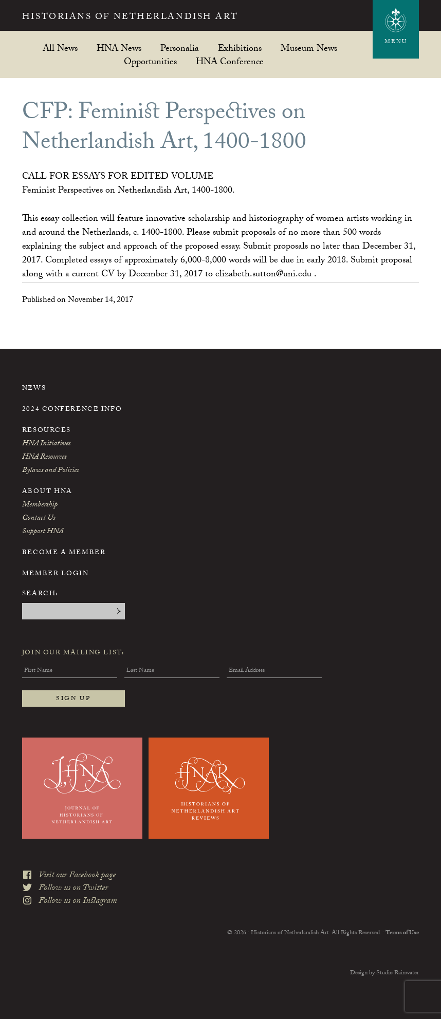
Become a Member (63, 553)
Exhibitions (240, 48)
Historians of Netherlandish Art (130, 18)
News (34, 388)
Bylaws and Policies (50, 471)
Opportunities (150, 61)
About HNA (47, 492)
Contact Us (38, 518)
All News (60, 48)
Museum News (309, 48)
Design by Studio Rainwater (384, 973)
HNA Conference (230, 61)
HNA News (119, 48)
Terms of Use (402, 933)
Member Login (55, 574)
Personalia (179, 48)
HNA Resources (44, 457)
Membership (40, 505)
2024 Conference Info (72, 410)
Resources (46, 431)
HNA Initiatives (46, 444)
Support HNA (42, 532)
